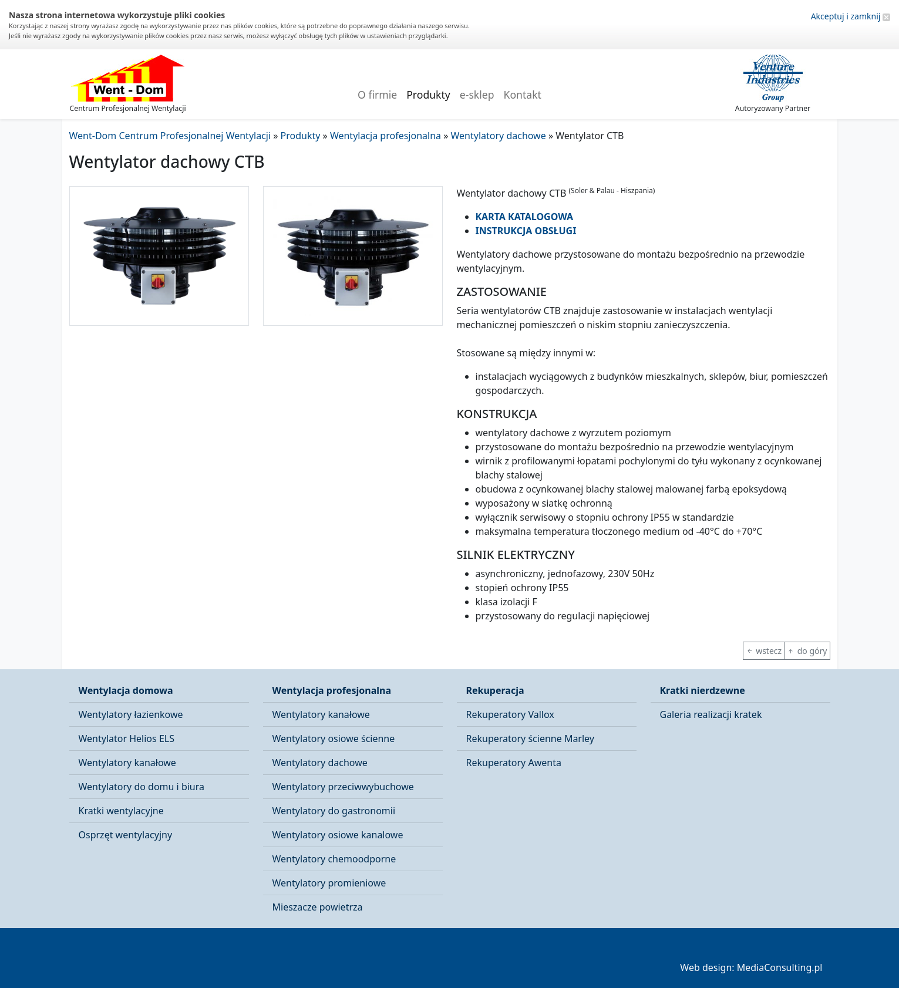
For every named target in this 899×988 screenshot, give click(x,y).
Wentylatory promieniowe (329, 882)
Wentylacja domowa (126, 690)
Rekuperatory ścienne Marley (530, 738)
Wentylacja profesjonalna (332, 690)
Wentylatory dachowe (320, 762)
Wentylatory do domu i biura (142, 786)
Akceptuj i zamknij (850, 16)
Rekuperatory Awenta (513, 762)
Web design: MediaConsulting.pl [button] (751, 967)
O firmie (377, 94)
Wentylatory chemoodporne (334, 858)
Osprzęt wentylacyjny (126, 834)
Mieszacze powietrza (317, 907)
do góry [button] (807, 650)
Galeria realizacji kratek (711, 714)
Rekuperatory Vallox (510, 714)
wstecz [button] (764, 650)
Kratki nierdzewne (702, 690)
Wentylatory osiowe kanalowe (337, 834)
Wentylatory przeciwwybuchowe (343, 786)
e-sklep (477, 94)
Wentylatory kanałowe (127, 762)
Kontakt (522, 94)
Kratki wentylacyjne (121, 810)
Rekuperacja (495, 690)
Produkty (428, 94)
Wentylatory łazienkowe (131, 714)
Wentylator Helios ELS (126, 738)
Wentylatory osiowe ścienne (333, 738)
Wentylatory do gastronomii (334, 810)
